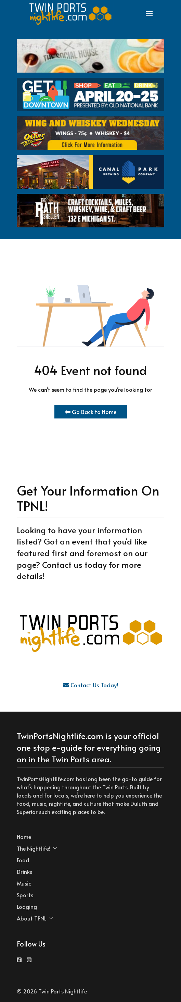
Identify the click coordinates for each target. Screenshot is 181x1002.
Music (24, 883)
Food (23, 860)
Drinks (24, 871)
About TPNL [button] (35, 918)
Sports (25, 895)
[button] (149, 13)
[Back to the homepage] (70, 13)
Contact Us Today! (90, 685)
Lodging (27, 906)
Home (24, 836)
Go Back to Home (90, 411)
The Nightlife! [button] (37, 848)
